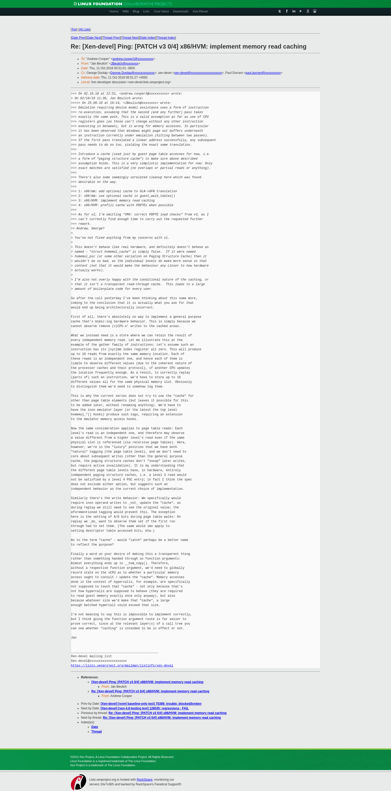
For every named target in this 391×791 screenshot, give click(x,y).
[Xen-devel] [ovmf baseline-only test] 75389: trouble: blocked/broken (151, 703)
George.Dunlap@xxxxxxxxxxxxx (132, 73)
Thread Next (130, 38)
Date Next (94, 38)
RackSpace (144, 779)
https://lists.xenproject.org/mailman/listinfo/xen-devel (122, 665)
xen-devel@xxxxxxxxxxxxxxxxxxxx (198, 73)
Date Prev (78, 38)
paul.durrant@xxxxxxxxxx (263, 73)
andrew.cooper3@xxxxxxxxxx (132, 59)
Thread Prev (111, 38)
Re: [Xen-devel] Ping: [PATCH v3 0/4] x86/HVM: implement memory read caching (150, 691)
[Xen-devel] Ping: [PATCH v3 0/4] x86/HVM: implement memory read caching (147, 682)
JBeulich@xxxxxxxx (124, 63)
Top (74, 29)
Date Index (147, 38)
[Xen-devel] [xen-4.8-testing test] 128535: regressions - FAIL (145, 708)
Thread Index (166, 38)
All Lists (84, 29)
